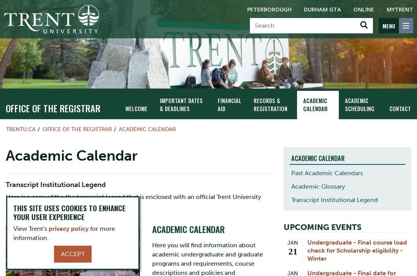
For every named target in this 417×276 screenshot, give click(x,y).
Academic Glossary (318, 186)
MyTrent (400, 9)
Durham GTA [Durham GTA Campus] (322, 9)
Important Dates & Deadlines (181, 105)
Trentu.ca (21, 129)
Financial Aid (229, 105)
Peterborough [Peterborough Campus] (269, 9)
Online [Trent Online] (363, 9)
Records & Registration (270, 105)
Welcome (136, 109)
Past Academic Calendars (327, 173)
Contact (400, 109)
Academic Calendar (315, 105)
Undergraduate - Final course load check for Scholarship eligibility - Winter (357, 250)
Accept (73, 254)
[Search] (302, 25)
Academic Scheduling (359, 105)
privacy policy (69, 228)
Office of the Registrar (53, 108)
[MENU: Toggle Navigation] (396, 25)
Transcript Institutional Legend (334, 200)
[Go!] (364, 25)
